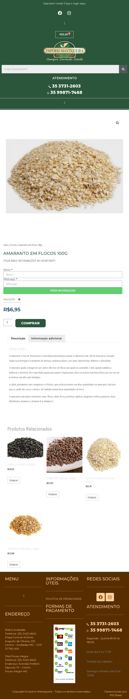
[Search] (123, 69)
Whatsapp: (9, 279)
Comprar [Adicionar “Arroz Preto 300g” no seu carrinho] (13, 480)
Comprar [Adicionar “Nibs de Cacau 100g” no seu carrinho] (52, 494)
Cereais (13, 244)
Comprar (30, 323)
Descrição (18, 338)
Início (5, 244)
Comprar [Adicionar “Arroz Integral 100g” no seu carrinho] (13, 564)
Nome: (7, 270)
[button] (64, 23)
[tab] (18, 338)
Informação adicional (46, 338)
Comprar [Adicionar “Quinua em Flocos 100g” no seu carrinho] (92, 497)
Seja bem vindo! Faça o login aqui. (64, 3)
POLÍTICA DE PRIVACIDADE (64, 598)
